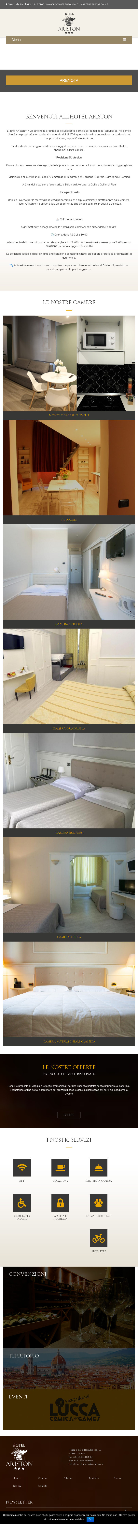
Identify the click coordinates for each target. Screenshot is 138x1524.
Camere (43, 1477)
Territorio (94, 1477)
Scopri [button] (69, 1115)
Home (16, 1477)
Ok (90, 1519)
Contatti (42, 1485)
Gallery (17, 1485)
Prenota (118, 1477)
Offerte (67, 1477)
